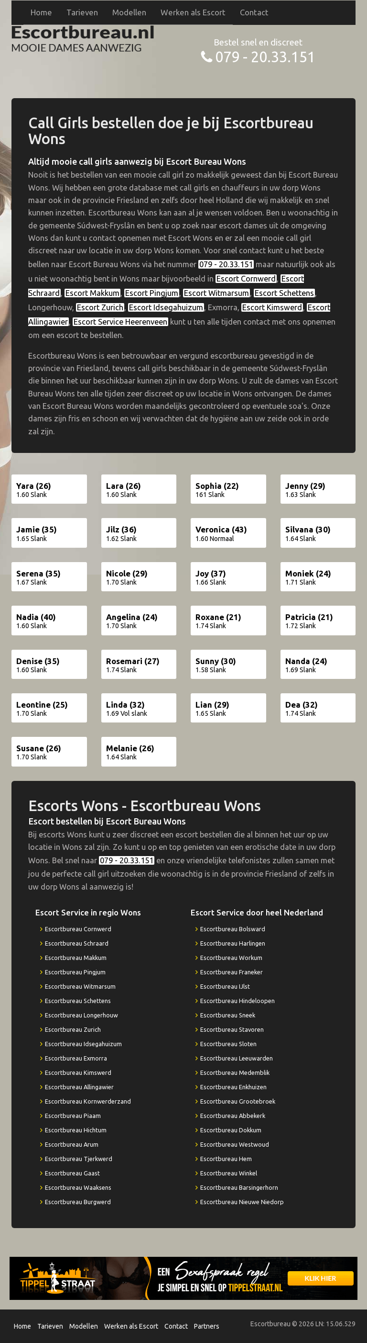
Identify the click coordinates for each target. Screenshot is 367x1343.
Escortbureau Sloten (228, 1043)
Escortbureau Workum (231, 957)
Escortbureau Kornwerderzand (88, 1101)
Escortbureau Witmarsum (80, 986)
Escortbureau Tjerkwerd (78, 1158)
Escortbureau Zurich (73, 1029)
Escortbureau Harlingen (232, 943)
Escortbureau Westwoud (234, 1144)
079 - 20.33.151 (265, 56)
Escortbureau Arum (71, 1144)
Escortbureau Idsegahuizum (83, 1043)
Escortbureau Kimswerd (78, 1072)
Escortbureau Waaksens (78, 1187)
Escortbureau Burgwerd (78, 1201)
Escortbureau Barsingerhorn (239, 1187)
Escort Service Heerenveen (120, 321)
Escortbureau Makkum (76, 957)
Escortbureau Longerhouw (81, 1015)
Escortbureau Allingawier (79, 1086)
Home (41, 12)
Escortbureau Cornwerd (78, 928)
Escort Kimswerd (272, 307)
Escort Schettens (284, 293)
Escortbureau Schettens (78, 1000)
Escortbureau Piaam (73, 1115)
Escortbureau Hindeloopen (237, 1000)
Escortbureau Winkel (228, 1173)
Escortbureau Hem (226, 1158)
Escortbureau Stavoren (232, 1029)
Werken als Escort (193, 12)
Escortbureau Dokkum (230, 1130)
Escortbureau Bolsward (232, 928)
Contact (254, 12)
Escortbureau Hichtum (76, 1130)
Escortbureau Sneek (227, 1015)
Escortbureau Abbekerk (232, 1115)
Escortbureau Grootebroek (237, 1101)
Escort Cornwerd (246, 278)
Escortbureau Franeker (231, 972)
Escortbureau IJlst (225, 986)
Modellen (129, 12)
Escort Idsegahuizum (166, 307)
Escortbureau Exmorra (76, 1058)
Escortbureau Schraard (76, 943)
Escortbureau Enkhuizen (233, 1086)
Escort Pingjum (151, 293)
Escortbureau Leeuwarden (236, 1058)
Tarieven (82, 12)
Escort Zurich (100, 307)
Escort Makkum (92, 293)
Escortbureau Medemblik (235, 1072)
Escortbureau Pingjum (75, 972)
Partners (206, 1326)
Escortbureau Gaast (72, 1173)
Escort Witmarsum (216, 293)
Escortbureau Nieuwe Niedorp (242, 1201)
